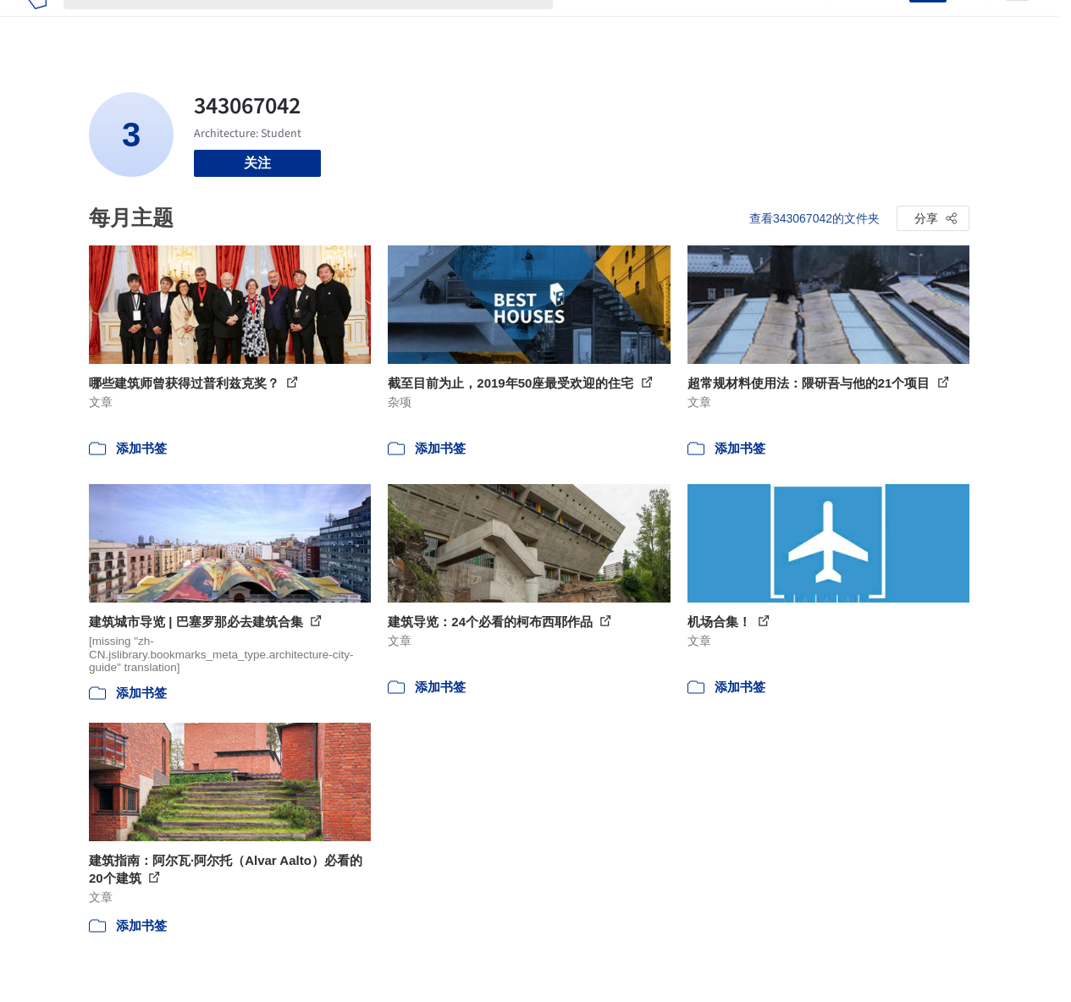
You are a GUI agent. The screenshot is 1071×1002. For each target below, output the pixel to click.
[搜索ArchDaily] (322, 24)
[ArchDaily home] (37, 24)
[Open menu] (1017, 23)
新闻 (664, 23)
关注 (257, 163)
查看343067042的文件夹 (814, 218)
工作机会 (719, 23)
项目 (583, 23)
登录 (885, 23)
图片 (624, 23)
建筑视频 (786, 23)
